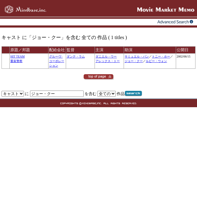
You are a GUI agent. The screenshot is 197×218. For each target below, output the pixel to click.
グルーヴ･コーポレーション (56, 61)
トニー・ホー (161, 56)
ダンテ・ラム (76, 56)
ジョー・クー (134, 61)
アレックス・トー (107, 61)
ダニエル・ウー (106, 56)
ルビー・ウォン (156, 61)
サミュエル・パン (137, 56)
